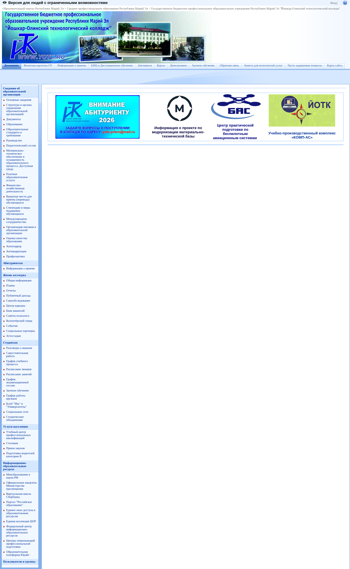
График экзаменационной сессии (17, 382)
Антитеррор (13, 246)
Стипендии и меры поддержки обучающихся (18, 210)
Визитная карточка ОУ (38, 65)
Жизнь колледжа (14, 275)
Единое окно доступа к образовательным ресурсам (20, 513)
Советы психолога (17, 315)
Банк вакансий (15, 310)
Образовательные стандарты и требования (17, 132)
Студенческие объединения (15, 418)
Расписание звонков (18, 369)
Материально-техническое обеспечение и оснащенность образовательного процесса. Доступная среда (19, 160)
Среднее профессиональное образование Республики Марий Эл (107, 8)
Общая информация (18, 280)
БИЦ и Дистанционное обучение (112, 65)
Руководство (14, 140)
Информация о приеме (71, 65)
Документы (13, 119)
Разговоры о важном (19, 347)
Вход (333, 2)
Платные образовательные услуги (17, 177)
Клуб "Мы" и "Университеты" (16, 405)
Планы (10, 285)
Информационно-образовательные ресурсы (15, 466)
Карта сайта (334, 65)
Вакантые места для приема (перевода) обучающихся (19, 199)
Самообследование (18, 300)
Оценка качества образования (16, 240)
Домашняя (11, 65)
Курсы (161, 65)
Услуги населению (15, 426)
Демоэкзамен (178, 65)
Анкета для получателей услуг (263, 65)
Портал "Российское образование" (19, 503)
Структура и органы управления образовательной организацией (19, 109)
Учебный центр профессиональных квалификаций (18, 435)
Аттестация (13, 335)
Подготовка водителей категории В (20, 455)
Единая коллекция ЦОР (21, 521)
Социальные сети (17, 411)
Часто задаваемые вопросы (305, 65)
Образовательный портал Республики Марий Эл (33, 8)
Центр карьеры (15, 305)
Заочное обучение (203, 65)
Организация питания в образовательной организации (21, 230)
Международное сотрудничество (16, 220)
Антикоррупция (16, 251)
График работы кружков (15, 397)
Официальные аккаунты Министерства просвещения (21, 485)
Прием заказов (15, 448)
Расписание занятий (19, 374)
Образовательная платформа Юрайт (17, 553)
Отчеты (11, 290)
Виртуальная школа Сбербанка (18, 495)
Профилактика (15, 256)
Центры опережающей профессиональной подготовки (20, 543)
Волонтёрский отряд (19, 320)
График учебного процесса (17, 363)
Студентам (10, 342)
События (11, 325)
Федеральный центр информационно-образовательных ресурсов (19, 531)
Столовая (12, 443)
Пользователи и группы (19, 561)
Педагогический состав (21, 145)
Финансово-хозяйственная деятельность (15, 188)
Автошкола (145, 65)
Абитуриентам (13, 263)
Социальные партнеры (20, 330)
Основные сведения (18, 99)
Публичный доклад (18, 295)
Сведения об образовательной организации (14, 91)
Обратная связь (229, 65)
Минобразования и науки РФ (18, 476)
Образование (14, 124)
